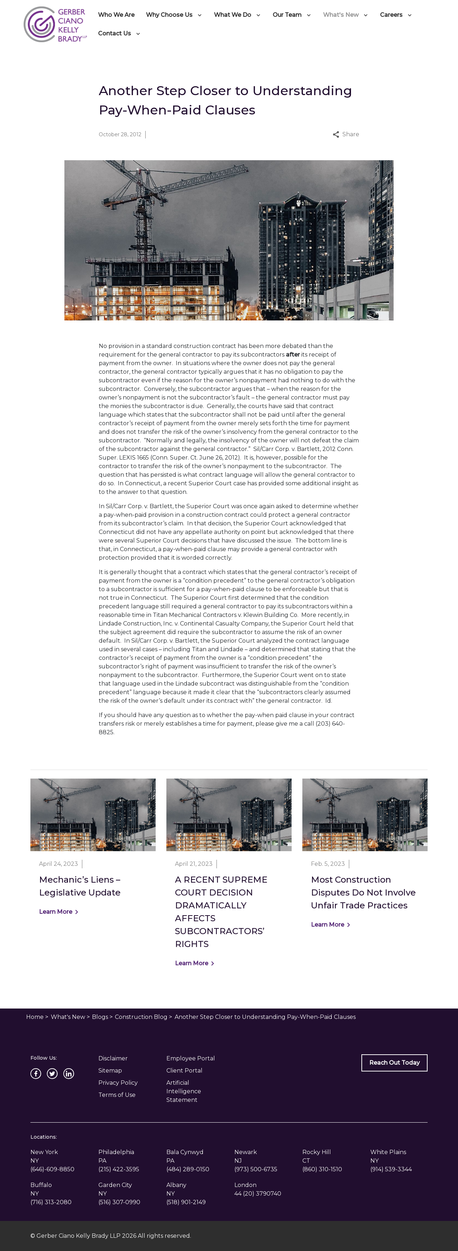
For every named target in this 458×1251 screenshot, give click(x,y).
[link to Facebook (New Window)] (35, 1073)
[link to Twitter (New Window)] (52, 1073)
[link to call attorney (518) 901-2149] (186, 1202)
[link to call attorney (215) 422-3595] (118, 1169)
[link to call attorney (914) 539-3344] (391, 1169)
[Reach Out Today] (394, 1062)
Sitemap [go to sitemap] (110, 1070)
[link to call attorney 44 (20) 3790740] (257, 1193)
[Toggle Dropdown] (201, 15)
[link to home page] (55, 23)
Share (346, 134)
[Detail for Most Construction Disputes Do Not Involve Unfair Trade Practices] (365, 858)
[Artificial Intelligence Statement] (195, 1091)
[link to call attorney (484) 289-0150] (187, 1169)
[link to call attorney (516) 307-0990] (119, 1202)
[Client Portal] (195, 1070)
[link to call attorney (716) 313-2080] (51, 1202)
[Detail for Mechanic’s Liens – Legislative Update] (93, 852)
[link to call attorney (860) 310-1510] (322, 1169)
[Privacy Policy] (127, 1083)
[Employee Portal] (195, 1058)
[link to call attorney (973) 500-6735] (255, 1169)
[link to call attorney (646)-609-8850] (52, 1169)
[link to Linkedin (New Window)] (68, 1073)
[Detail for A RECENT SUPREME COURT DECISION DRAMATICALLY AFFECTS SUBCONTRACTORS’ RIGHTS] (229, 877)
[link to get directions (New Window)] (59, 1156)
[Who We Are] (116, 15)
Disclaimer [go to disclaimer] (113, 1058)
